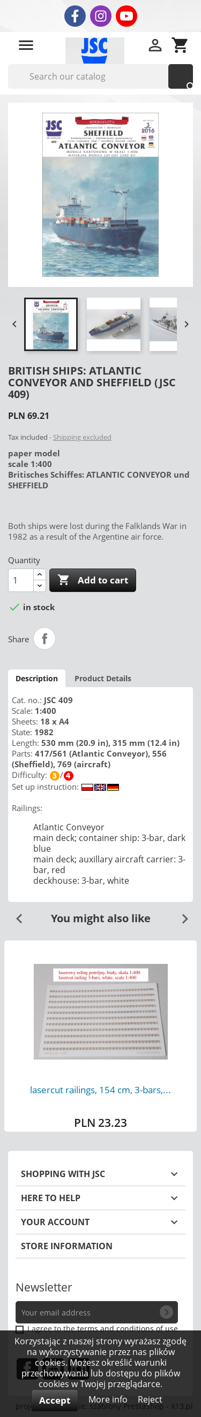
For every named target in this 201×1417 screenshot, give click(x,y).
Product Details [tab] (103, 678)
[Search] (100, 76)
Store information (67, 1246)
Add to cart (92, 580)
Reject (150, 1399)
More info (109, 1399)
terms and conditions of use (127, 1328)
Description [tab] (37, 678)
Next (180, 914)
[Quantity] (21, 580)
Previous (15, 914)
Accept (54, 1400)
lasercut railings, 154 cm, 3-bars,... (100, 1090)
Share (44, 638)
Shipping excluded (82, 437)
